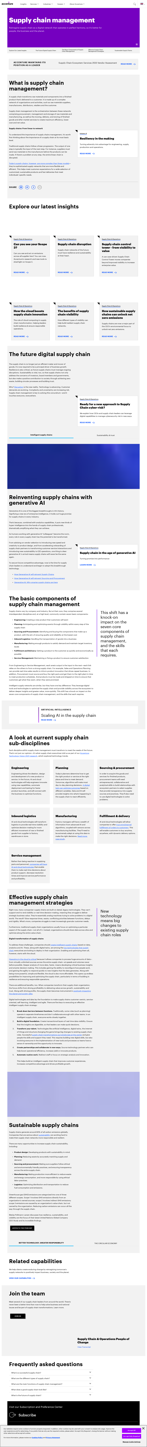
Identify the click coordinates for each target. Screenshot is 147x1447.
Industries (47, 4)
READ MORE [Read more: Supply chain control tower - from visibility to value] (107, 272)
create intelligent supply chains (64, 944)
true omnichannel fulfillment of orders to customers (116, 826)
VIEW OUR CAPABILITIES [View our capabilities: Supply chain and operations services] (20, 1278)
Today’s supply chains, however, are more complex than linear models (39, 163)
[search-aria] (135, 4)
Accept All (131, 1430)
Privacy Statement (53, 1437)
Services (33, 4)
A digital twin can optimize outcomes (73, 786)
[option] (20, 50)
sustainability (44, 1134)
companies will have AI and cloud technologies (29, 865)
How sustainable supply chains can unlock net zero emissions (118, 314)
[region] (73, 1436)
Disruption (18, 386)
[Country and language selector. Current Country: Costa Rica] (142, 4)
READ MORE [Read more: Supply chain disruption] (63, 272)
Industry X (83, 133)
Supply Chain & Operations (23, 239)
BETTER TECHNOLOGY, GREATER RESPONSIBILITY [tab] (41, 1243)
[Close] (143, 1428)
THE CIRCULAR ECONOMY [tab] (105, 1243)
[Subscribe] (23, 1414)
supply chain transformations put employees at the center (57, 1034)
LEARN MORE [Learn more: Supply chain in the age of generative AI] (86, 565)
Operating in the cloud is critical (22, 959)
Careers (60, 4)
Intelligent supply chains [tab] (41, 435)
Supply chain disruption (74, 244)
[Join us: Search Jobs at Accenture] (17, 1316)
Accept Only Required (131, 1436)
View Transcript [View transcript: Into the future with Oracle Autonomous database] (84, 1346)
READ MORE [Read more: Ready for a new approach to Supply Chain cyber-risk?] (85, 422)
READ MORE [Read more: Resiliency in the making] (85, 154)
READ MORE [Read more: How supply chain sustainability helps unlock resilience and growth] (107, 336)
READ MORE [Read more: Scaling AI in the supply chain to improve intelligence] (46, 720)
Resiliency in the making (97, 138)
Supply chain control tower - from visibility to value (118, 247)
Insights (23, 4)
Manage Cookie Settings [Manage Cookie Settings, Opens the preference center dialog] (131, 1442)
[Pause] (136, 44)
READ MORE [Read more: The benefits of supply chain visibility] (63, 336)
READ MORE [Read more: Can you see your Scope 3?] (19, 272)
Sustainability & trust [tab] (106, 435)
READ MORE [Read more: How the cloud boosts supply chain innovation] (19, 336)
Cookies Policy (37, 1437)
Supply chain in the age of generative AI (107, 553)
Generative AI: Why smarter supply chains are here (36, 582)
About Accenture (76, 4)
